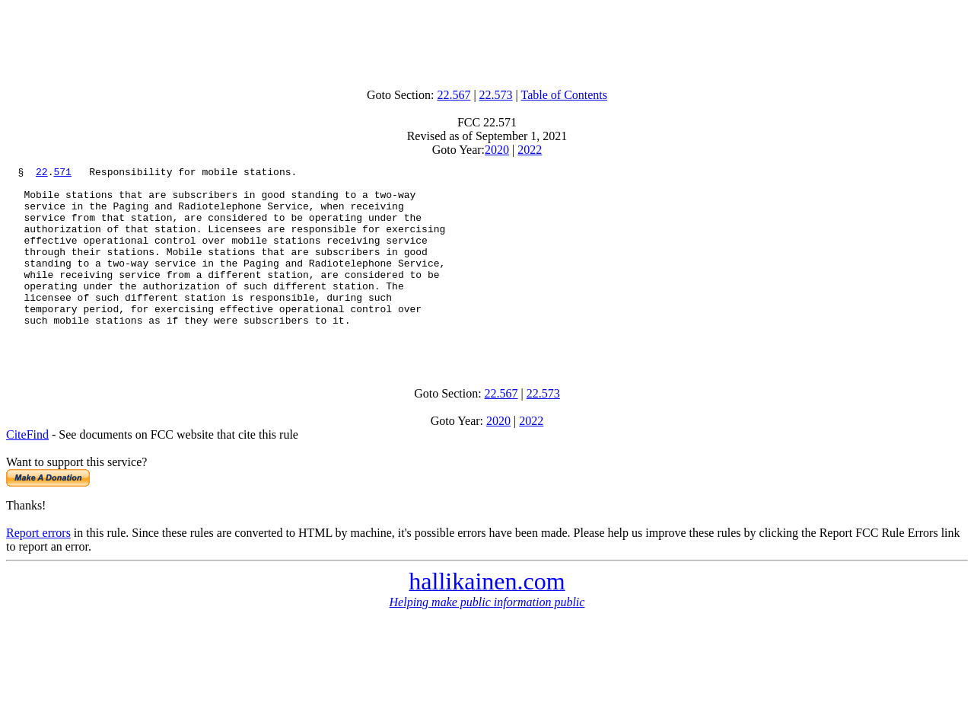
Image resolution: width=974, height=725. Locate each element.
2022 (529, 149)
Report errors (38, 569)
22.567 (453, 94)
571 (62, 173)
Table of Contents (564, 94)
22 (42, 173)
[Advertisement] (487, 40)
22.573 (496, 94)
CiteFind (27, 471)
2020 (497, 149)
